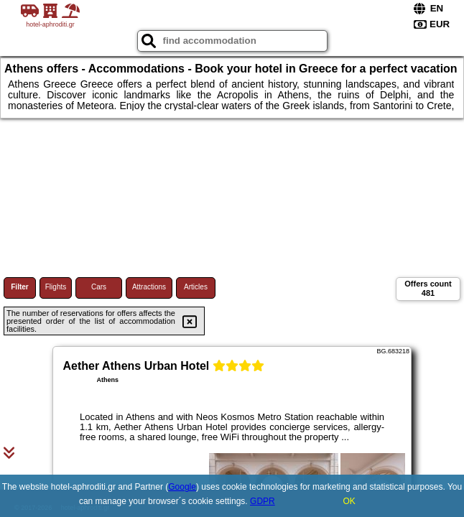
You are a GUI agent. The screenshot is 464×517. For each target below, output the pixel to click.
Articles (196, 287)
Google (182, 487)
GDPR (262, 501)
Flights (55, 287)
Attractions (149, 287)
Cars (98, 287)
